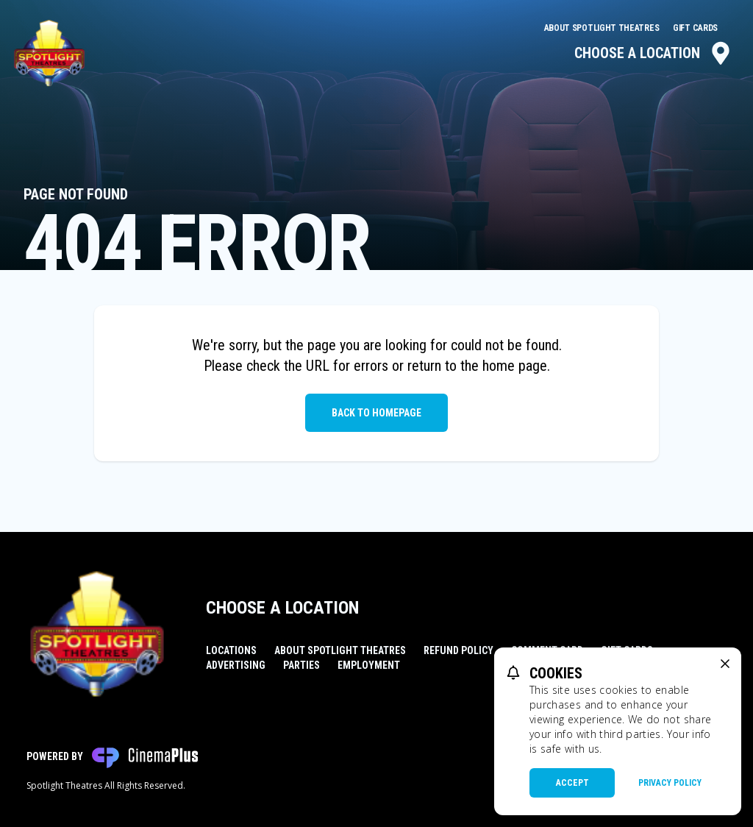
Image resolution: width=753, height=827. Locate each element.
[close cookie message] (725, 663)
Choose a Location (653, 53)
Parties (301, 665)
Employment (369, 665)
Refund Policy (458, 650)
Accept (572, 783)
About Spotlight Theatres (603, 28)
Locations (231, 650)
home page (514, 366)
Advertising (235, 665)
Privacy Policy (670, 783)
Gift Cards (695, 28)
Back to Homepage (376, 413)
